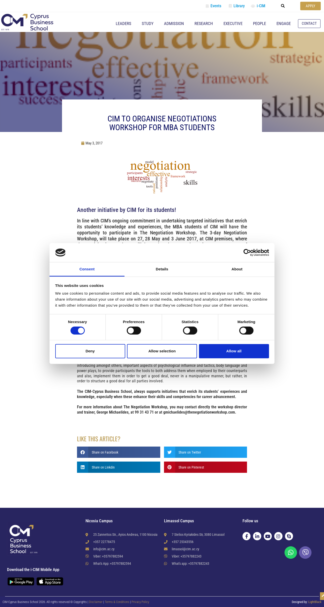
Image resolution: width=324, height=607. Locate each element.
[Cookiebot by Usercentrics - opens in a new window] (247, 252)
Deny (90, 351)
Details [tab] (162, 269)
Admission (174, 23)
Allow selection (162, 351)
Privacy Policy (140, 602)
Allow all (234, 351)
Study (148, 23)
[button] (283, 6)
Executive (233, 23)
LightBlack (315, 602)
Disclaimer (95, 602)
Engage (283, 23)
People (259, 23)
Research (203, 23)
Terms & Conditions (117, 602)
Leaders (123, 23)
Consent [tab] (87, 269)
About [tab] (237, 269)
